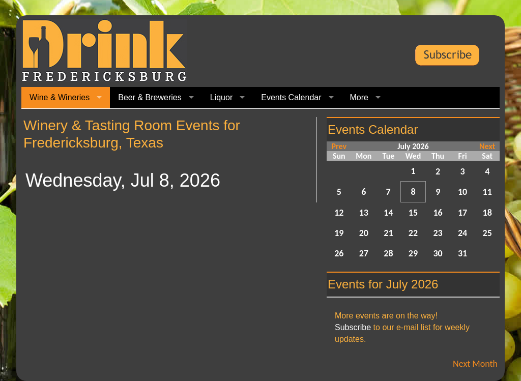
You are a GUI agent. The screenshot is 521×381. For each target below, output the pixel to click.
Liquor (221, 97)
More (359, 97)
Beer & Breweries (150, 97)
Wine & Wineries (60, 97)
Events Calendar (291, 97)
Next (487, 146)
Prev (338, 146)
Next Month (475, 363)
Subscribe (353, 327)
